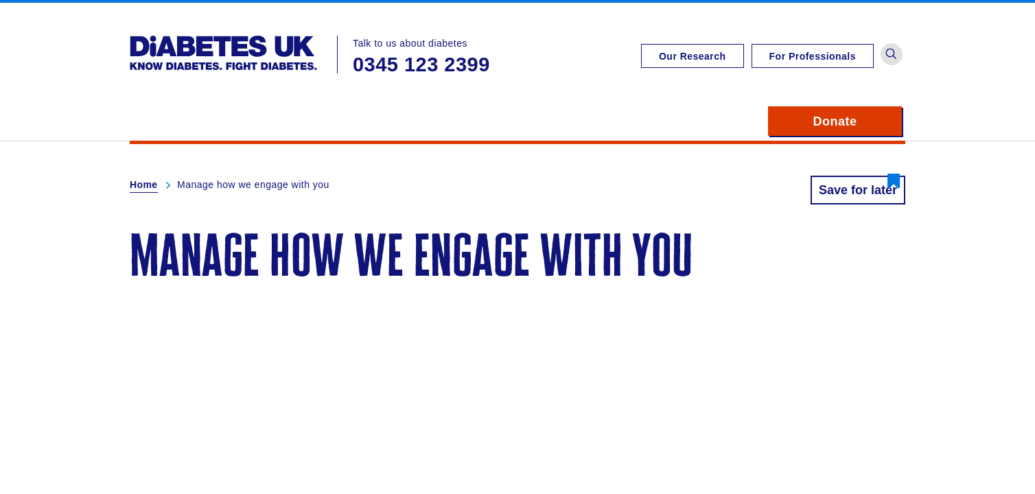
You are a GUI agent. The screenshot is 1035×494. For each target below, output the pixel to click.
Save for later (858, 190)
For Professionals (812, 56)
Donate (857, 121)
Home (144, 184)
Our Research (692, 56)
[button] (892, 54)
